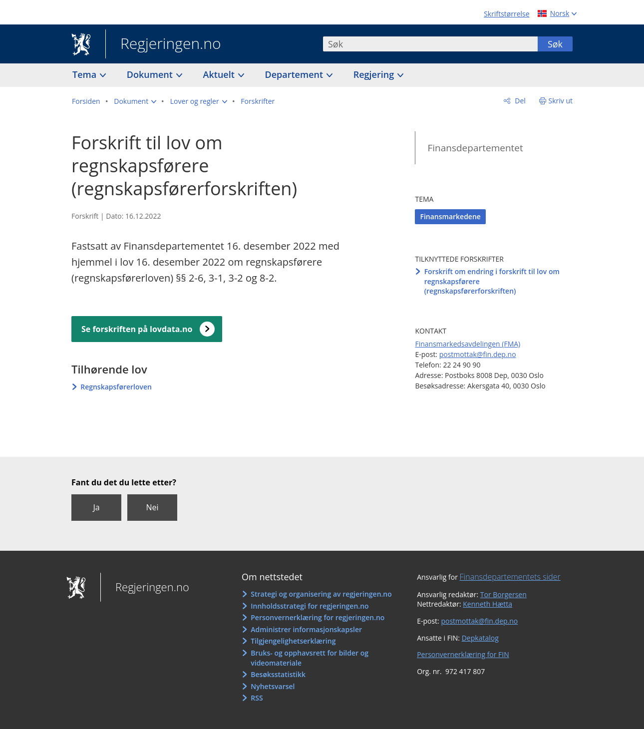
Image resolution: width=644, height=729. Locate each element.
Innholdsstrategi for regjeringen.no (309, 606)
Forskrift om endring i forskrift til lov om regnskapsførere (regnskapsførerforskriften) (492, 281)
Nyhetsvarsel (273, 686)
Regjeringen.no (163, 44)
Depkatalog (480, 638)
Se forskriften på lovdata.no (136, 329)
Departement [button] (295, 74)
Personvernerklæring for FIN (463, 654)
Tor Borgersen (503, 594)
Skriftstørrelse (506, 13)
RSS (257, 698)
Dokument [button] (151, 74)
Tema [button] (85, 74)
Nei (152, 507)
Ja (96, 507)
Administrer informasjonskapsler (306, 629)
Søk (555, 44)
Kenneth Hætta (487, 604)
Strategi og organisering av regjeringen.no (321, 594)
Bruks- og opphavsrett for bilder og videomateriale (309, 658)
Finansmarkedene (450, 216)
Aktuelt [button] (220, 74)
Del (519, 100)
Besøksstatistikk (278, 674)
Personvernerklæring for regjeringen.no (317, 617)
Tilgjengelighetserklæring (293, 641)
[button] (135, 101)
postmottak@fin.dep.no (477, 354)
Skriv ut (561, 100)
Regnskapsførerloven (116, 386)
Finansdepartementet (475, 147)
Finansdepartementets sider (510, 576)
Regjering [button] (374, 74)
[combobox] (430, 43)
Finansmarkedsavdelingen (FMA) (467, 344)
